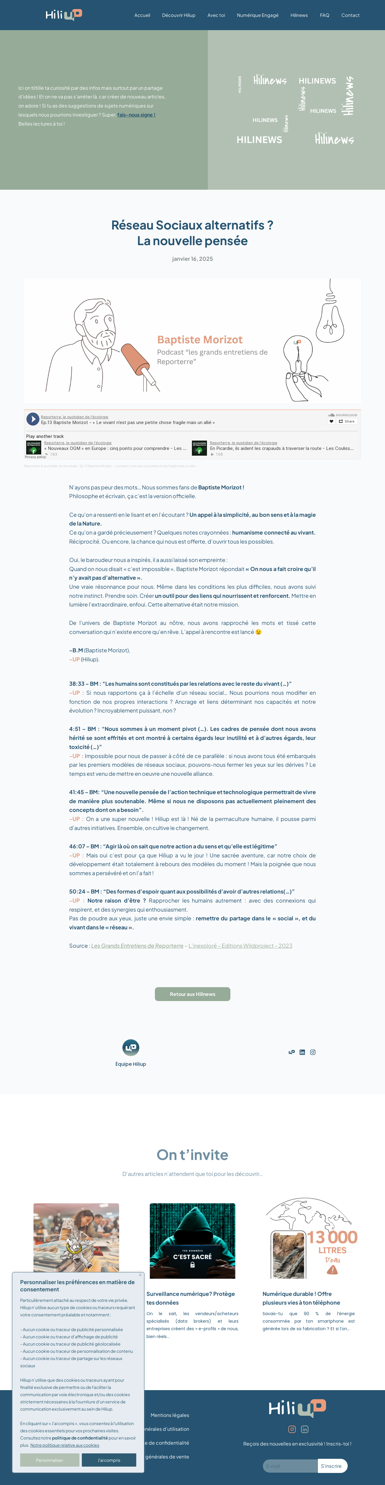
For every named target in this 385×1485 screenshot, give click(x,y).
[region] (78, 1372)
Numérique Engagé (258, 15)
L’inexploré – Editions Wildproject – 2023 (240, 945)
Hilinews (299, 15)
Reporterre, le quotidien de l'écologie (50, 466)
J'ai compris (109, 1460)
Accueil (142, 15)
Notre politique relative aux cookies (64, 1445)
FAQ (324, 15)
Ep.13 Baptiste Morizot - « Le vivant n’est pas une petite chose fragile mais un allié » (138, 466)
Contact (350, 15)
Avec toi (216, 15)
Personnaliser (49, 1460)
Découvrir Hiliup (179, 15)
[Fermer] (140, 1275)
